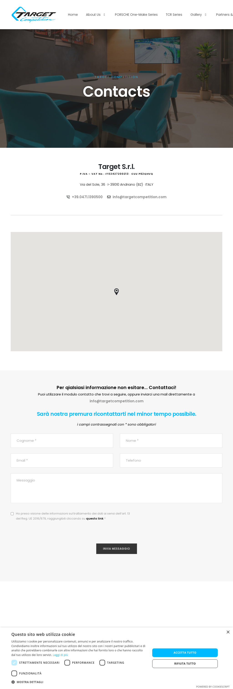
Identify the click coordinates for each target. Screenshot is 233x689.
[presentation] (187, 520)
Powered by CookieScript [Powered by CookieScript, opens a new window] (213, 686)
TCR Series (174, 14)
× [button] (228, 632)
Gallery (199, 14)
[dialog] (116, 658)
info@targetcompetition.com (140, 197)
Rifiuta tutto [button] (185, 664)
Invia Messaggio (116, 549)
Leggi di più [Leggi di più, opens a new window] (60, 655)
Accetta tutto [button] (185, 653)
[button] (79, 682)
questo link (95, 518)
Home (73, 14)
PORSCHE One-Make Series (136, 14)
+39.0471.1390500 (87, 197)
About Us (96, 14)
